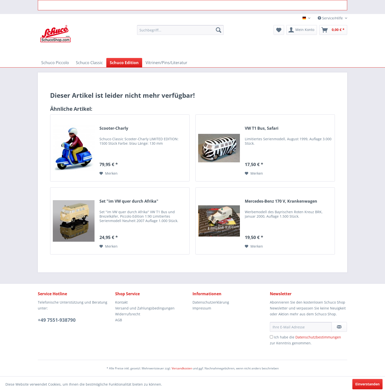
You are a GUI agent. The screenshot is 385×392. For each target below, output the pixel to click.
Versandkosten (182, 368)
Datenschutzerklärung (210, 302)
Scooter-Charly (113, 128)
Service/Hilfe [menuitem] (331, 18)
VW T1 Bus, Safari (261, 128)
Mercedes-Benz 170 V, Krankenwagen (281, 201)
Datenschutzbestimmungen (318, 337)
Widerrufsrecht (127, 314)
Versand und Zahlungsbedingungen (145, 308)
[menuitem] (180, 30)
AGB (118, 320)
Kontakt (121, 302)
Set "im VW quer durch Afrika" (128, 201)
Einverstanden (367, 384)
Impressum (201, 308)
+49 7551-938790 (57, 320)
